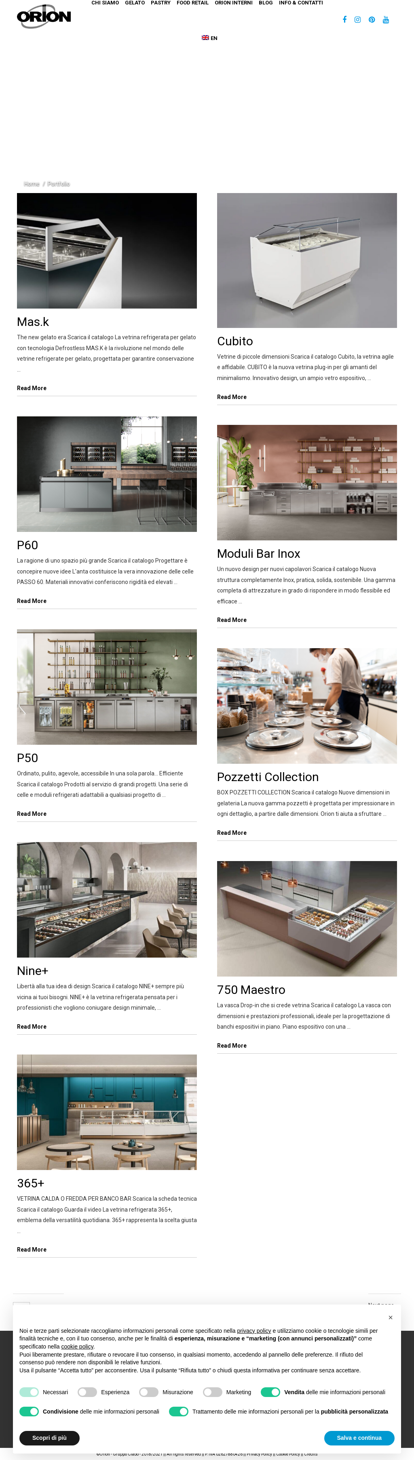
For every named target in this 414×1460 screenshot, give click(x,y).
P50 (27, 758)
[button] (390, 1317)
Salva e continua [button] (359, 1438)
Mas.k (33, 322)
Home (32, 184)
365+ (30, 1183)
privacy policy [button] (254, 1331)
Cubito (235, 341)
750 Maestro (251, 990)
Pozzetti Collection (268, 777)
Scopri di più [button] (49, 1438)
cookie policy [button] (77, 1346)
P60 (27, 545)
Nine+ (33, 971)
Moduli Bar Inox (258, 553)
